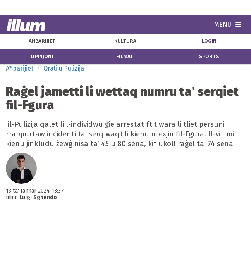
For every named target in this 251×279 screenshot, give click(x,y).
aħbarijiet (42, 41)
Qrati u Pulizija (63, 68)
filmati (125, 56)
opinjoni (42, 56)
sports (209, 56)
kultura (125, 41)
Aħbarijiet (19, 68)
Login (209, 41)
